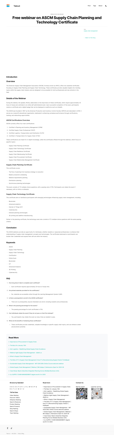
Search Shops (14, 411)
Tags (94, 5)
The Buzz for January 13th (18, 345)
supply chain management (91, 31)
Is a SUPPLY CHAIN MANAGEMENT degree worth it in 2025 (28, 374)
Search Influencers (15, 402)
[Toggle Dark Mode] (106, 5)
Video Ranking (14, 395)
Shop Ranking (14, 408)
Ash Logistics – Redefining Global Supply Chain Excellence (27, 349)
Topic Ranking (14, 413)
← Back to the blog (89, 37)
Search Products (15, 406)
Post (89, 5)
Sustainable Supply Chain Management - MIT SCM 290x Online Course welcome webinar (37, 363)
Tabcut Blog (21, 433)
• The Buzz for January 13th (51, 389)
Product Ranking (15, 404)
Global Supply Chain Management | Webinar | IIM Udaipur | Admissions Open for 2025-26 (37, 367)
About (100, 5)
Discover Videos (15, 397)
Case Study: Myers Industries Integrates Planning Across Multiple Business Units (34, 371)
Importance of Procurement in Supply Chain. (23, 342)
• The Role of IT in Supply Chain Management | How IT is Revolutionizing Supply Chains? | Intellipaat (57, 403)
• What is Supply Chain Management (54, 399)
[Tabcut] (13, 5)
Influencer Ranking (15, 400)
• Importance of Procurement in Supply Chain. (57, 387)
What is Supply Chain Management (20, 356)
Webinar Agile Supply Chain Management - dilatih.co (26, 352)
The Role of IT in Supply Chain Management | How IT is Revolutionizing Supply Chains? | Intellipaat (39, 360)
